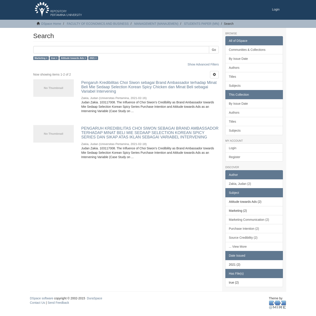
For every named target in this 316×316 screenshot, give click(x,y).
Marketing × (41, 58)
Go (214, 49)
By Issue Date (238, 58)
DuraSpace (94, 298)
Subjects (235, 85)
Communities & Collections (247, 49)
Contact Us (37, 302)
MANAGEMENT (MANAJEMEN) (156, 23)
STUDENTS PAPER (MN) (201, 23)
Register (234, 157)
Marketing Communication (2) (249, 219)
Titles (232, 76)
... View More (238, 246)
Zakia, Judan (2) (240, 183)
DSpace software (41, 298)
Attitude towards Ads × (73, 58)
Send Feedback (58, 302)
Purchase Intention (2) (244, 228)
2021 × (93, 58)
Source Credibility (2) (243, 237)
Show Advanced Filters (203, 64)
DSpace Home (51, 23)
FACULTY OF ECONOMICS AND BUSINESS (98, 23)
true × (54, 58)
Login (232, 148)
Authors (234, 67)
